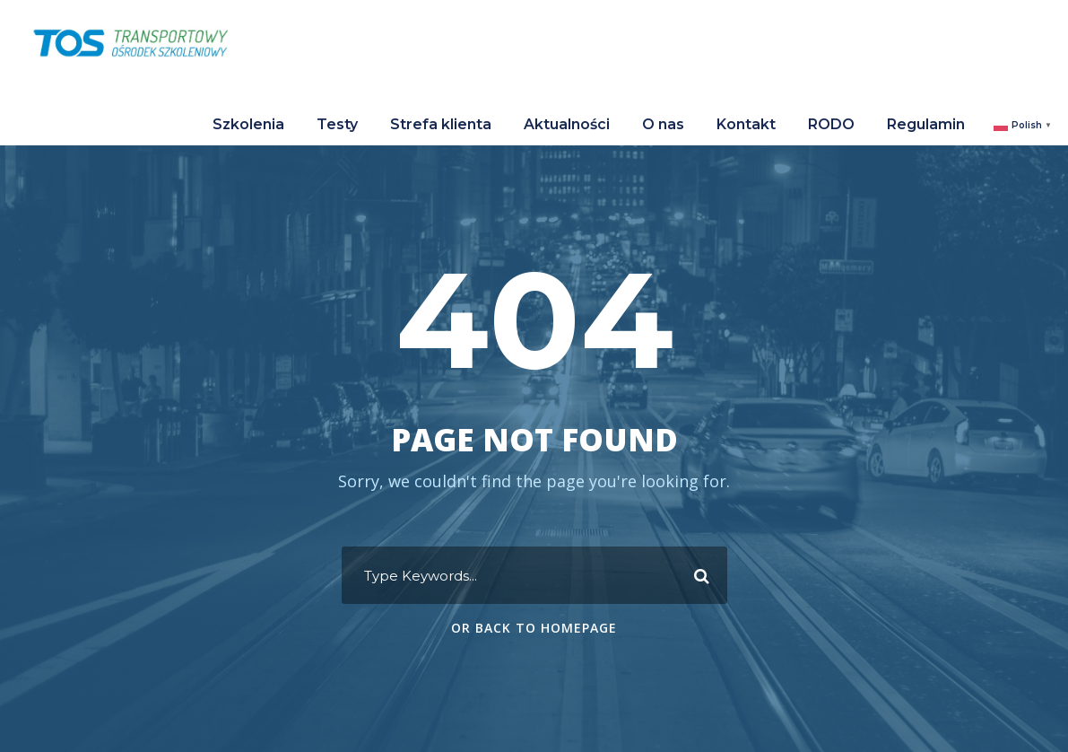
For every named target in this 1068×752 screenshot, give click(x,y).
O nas (663, 124)
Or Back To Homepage (534, 627)
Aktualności (567, 124)
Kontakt (746, 124)
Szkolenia (248, 124)
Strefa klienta (440, 124)
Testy (337, 124)
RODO (831, 124)
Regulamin (926, 124)
